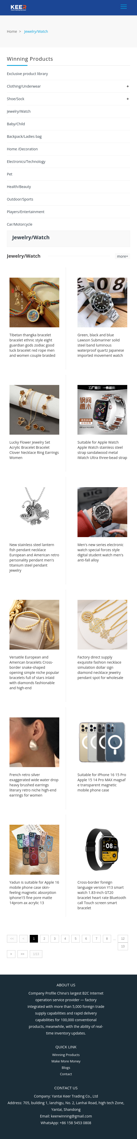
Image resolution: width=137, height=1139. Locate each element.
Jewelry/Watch (19, 111)
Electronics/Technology (26, 161)
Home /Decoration (22, 149)
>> (22, 954)
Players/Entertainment (25, 211)
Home (12, 31)
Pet (9, 174)
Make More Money (65, 1061)
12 (122, 939)
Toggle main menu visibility (124, 5)
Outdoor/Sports (20, 199)
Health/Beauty (19, 186)
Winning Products (66, 1054)
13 (122, 946)
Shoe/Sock (15, 98)
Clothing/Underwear (24, 86)
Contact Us (66, 1087)
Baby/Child (16, 123)
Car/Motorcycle (19, 224)
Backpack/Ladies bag (24, 136)
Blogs (66, 1067)
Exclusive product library (27, 73)
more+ (122, 256)
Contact (66, 1074)
